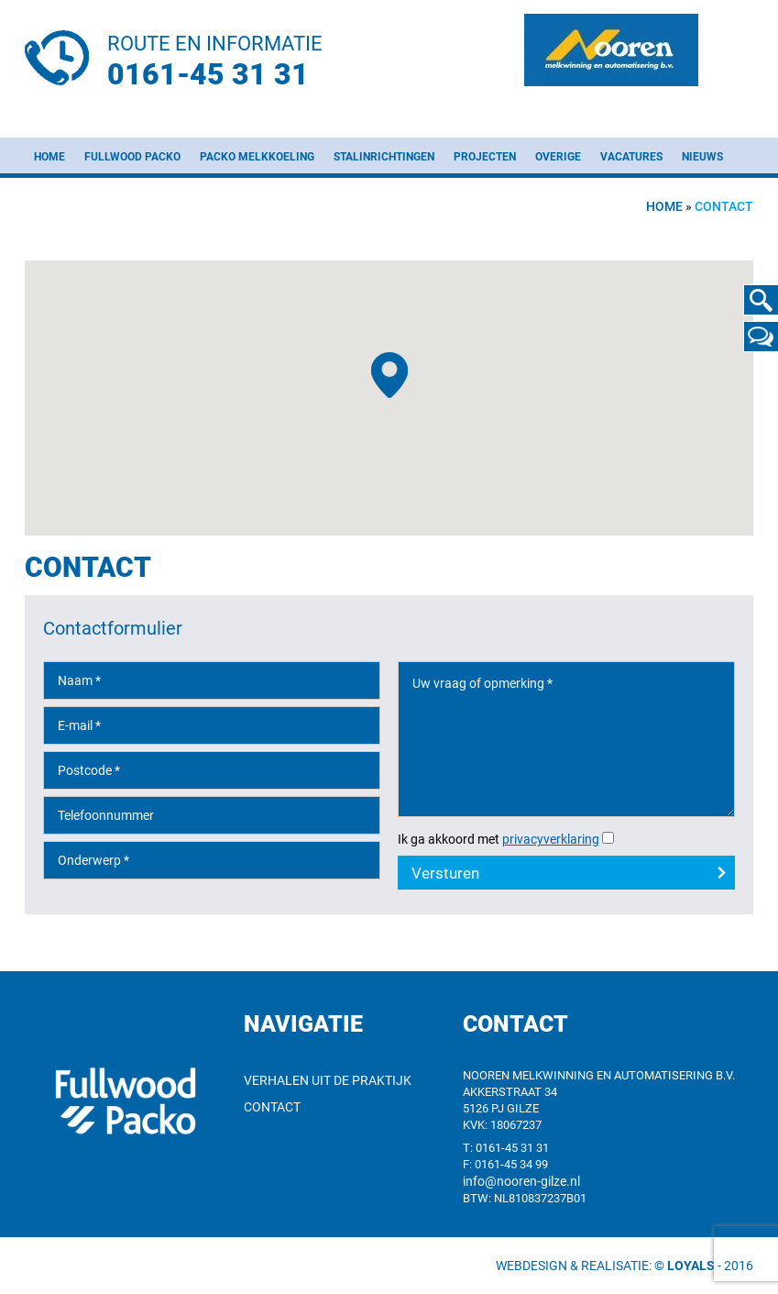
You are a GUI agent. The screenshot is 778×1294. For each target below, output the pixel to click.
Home (49, 156)
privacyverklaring (550, 839)
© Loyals (684, 1265)
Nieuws (702, 156)
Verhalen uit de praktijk (327, 1080)
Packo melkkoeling (257, 156)
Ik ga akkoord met (498, 839)
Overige (558, 156)
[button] (389, 375)
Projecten (485, 156)
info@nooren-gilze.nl (521, 1181)
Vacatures (631, 156)
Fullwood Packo (132, 156)
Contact (272, 1107)
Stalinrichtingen (384, 156)
